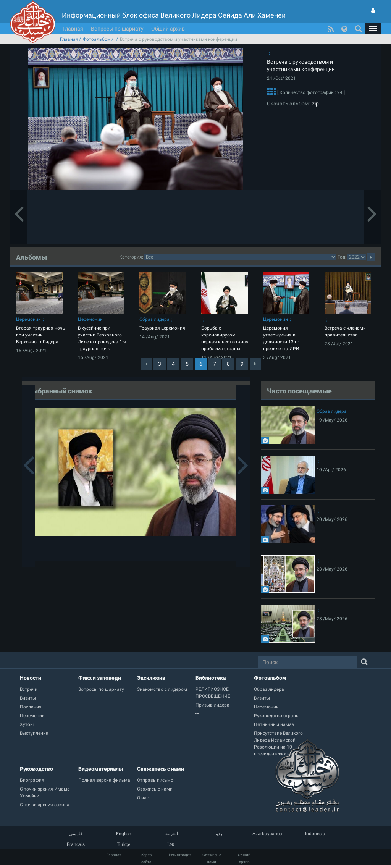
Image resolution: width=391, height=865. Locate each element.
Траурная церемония (162, 328)
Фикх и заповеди (99, 678)
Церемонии (28, 319)
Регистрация (180, 855)
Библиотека (211, 678)
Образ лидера (154, 319)
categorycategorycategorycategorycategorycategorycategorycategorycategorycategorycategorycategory (240, 257)
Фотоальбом (97, 39)
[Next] (255, 364)
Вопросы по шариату (117, 29)
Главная (73, 29)
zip (314, 103)
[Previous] (146, 364)
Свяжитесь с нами (160, 769)
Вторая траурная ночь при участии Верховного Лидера (40, 334)
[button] (373, 28)
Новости (30, 678)
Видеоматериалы (100, 769)
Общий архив (168, 29)
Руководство (36, 769)
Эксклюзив (151, 678)
